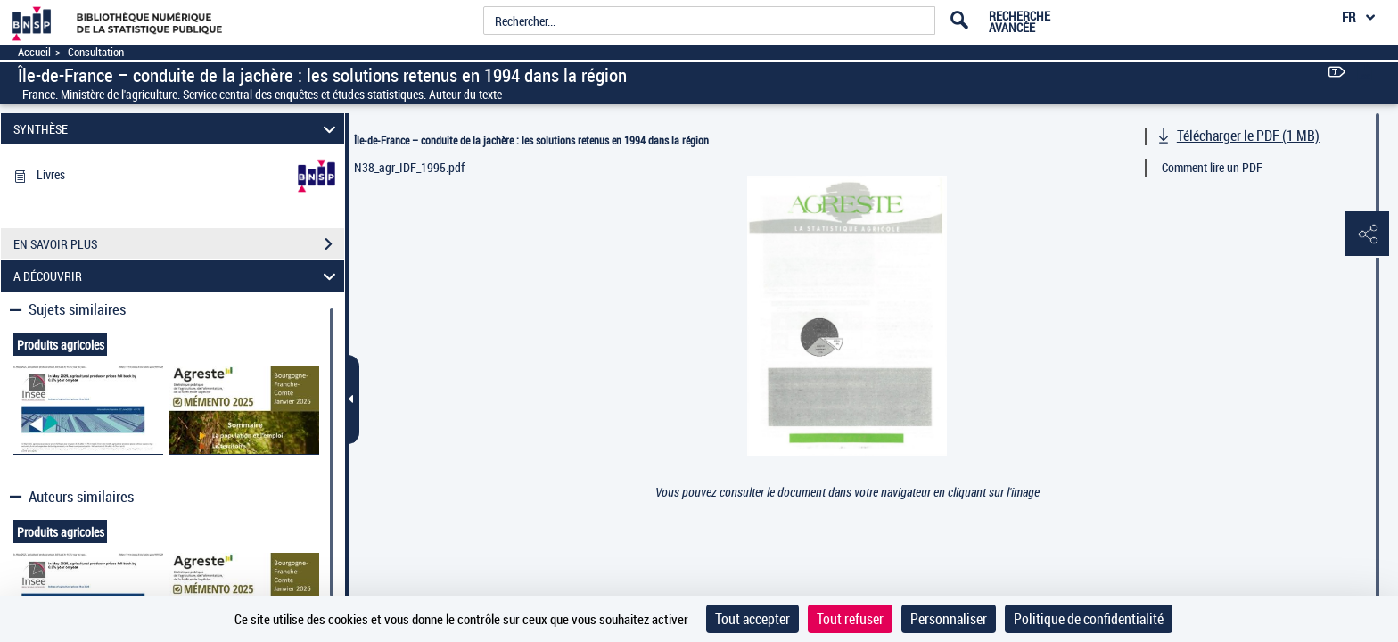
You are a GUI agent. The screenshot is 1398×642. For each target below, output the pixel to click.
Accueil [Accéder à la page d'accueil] (34, 52)
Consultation (96, 52)
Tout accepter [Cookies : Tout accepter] (752, 619)
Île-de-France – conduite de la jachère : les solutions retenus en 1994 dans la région (531, 140)
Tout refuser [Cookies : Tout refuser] (850, 619)
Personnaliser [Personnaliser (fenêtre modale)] (948, 619)
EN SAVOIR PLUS (178, 244)
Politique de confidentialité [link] (1089, 619)
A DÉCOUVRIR (177, 276)
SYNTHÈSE (177, 128)
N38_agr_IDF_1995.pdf (409, 167)
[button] (1367, 234)
